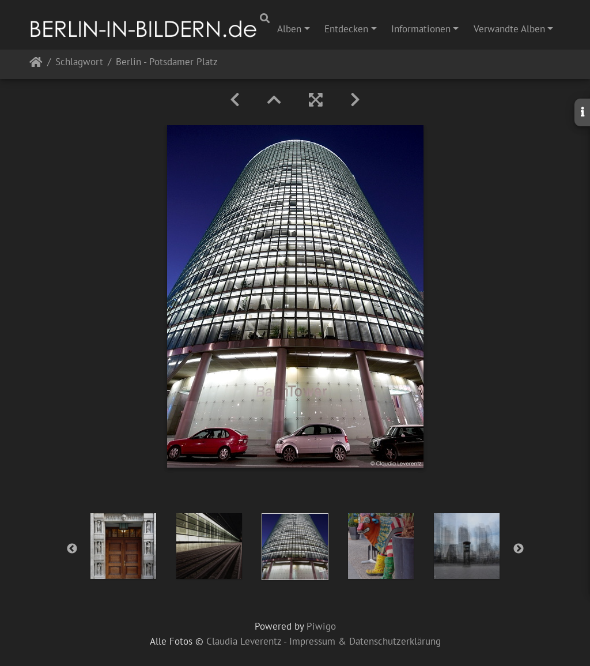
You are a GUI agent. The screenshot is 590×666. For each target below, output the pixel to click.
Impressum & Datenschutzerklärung (365, 641)
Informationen (421, 28)
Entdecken (346, 28)
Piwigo (321, 626)
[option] (124, 546)
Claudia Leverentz (243, 641)
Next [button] (518, 549)
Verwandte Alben (509, 28)
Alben (289, 28)
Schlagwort (79, 62)
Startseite (36, 64)
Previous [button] (72, 549)
